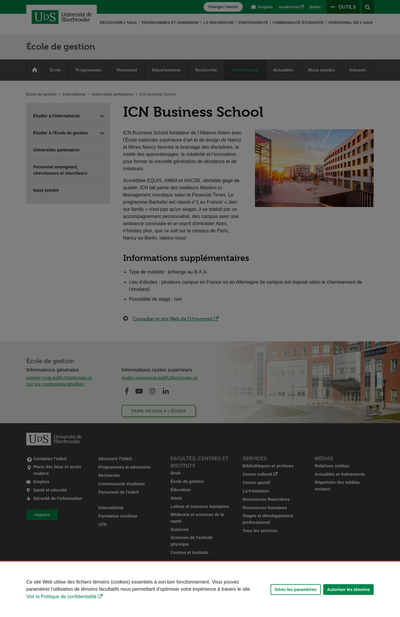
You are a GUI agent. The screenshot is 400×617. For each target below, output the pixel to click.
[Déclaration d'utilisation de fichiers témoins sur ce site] (200, 589)
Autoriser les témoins (348, 589)
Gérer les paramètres (296, 589)
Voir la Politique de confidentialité (61, 596)
